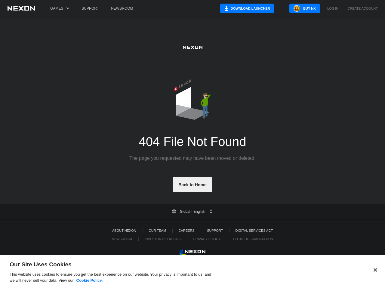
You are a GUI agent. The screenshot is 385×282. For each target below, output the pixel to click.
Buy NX (302, 8)
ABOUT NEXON (124, 230)
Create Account (362, 8)
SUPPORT (215, 230)
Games (59, 8)
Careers (187, 230)
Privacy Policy (206, 239)
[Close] (375, 274)
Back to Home (192, 184)
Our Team (157, 230)
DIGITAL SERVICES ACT (254, 230)
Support (90, 8)
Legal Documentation (253, 239)
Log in (332, 8)
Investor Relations (162, 239)
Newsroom (122, 8)
